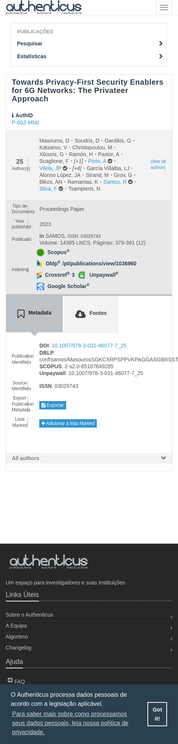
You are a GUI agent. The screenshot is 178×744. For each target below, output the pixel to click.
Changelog (18, 648)
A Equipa (16, 626)
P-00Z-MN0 (25, 122)
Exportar (53, 405)
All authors (25, 458)
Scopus (59, 252)
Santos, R (115, 182)
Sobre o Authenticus (29, 615)
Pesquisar (90, 43)
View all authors (158, 164)
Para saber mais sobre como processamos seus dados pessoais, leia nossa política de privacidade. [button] (70, 723)
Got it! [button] (157, 714)
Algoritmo (17, 637)
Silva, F (48, 189)
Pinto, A (97, 161)
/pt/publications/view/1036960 (99, 263)
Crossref (57, 275)
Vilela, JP (50, 168)
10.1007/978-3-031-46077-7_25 (89, 346)
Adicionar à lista (68, 423)
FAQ (16, 682)
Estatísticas (90, 56)
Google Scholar (69, 286)
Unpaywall (103, 275)
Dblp (53, 263)
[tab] (34, 314)
